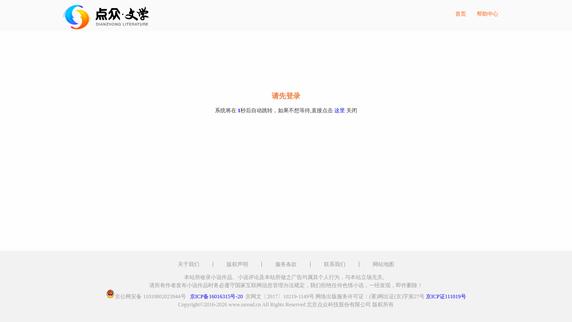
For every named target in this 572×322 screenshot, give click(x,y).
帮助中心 (487, 14)
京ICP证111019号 (446, 296)
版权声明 (237, 264)
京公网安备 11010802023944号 (150, 296)
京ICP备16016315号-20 (216, 296)
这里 (339, 110)
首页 (460, 14)
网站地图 (383, 264)
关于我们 (188, 264)
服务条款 (286, 264)
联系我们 (334, 264)
